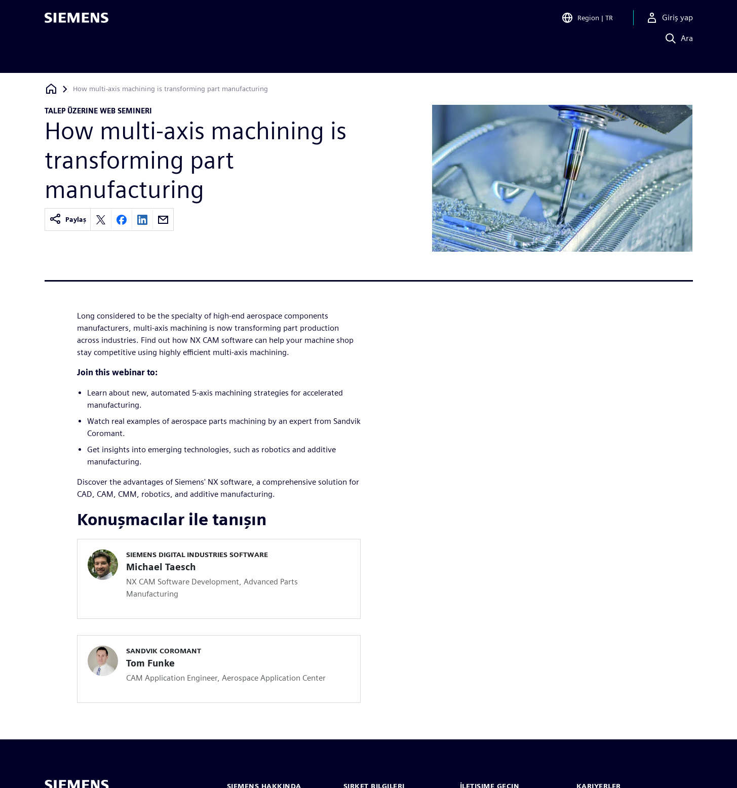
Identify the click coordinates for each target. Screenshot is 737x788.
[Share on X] (101, 220)
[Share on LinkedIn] (142, 220)
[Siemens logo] (76, 22)
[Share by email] (163, 220)
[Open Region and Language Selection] (587, 22)
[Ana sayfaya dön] (51, 89)
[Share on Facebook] (121, 220)
